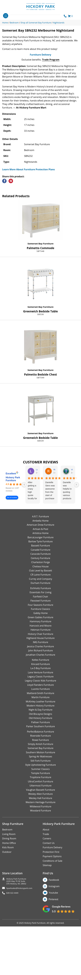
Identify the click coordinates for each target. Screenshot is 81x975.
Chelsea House (40, 623)
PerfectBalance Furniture (40, 788)
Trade (46, 891)
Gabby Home (40, 670)
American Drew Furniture (40, 582)
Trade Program (50, 117)
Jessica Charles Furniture (40, 703)
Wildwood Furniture (40, 863)
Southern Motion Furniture (40, 809)
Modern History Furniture (40, 763)
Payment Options (52, 913)
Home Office (9, 900)
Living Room (8, 891)
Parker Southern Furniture (40, 783)
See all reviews (12, 555)
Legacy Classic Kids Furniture (40, 738)
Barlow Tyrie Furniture (40, 598)
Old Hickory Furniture (40, 775)
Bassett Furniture (40, 603)
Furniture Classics (40, 666)
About (46, 887)
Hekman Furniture (40, 687)
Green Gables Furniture (40, 674)
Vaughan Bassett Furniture (40, 847)
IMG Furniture (40, 699)
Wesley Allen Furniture (40, 851)
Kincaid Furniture (40, 721)
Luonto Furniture (40, 746)
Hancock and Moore (41, 682)
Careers (47, 895)
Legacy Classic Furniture (40, 733)
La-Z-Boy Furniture (40, 725)
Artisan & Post (40, 586)
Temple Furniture (40, 830)
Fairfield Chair (40, 653)
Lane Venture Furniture (40, 729)
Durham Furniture (40, 640)
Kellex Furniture (40, 717)
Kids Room (8, 904)
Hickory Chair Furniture (40, 691)
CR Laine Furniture (41, 632)
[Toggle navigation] (5, 15)
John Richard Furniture (40, 707)
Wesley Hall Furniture (40, 855)
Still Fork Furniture (40, 818)
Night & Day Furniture (40, 767)
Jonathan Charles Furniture (40, 712)
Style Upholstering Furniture (40, 822)
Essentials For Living (40, 649)
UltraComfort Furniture (40, 838)
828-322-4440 (12, 950)
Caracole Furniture (40, 611)
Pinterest (53, 956)
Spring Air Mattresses (40, 813)
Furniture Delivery (40, 112)
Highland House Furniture (40, 695)
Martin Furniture (40, 754)
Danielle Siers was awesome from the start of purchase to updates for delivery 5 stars (50, 548)
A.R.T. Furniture (40, 573)
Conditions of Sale (52, 918)
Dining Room (9, 895)
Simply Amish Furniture (40, 801)
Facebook (54, 937)
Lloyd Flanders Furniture (40, 742)
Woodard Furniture (40, 868)
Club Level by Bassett (40, 628)
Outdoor (7, 909)
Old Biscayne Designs (40, 771)
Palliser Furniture (40, 779)
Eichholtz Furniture (40, 645)
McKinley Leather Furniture (40, 758)
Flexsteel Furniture (40, 658)
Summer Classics (40, 826)
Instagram (54, 943)
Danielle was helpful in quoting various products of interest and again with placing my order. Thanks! (68, 548)
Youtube (53, 950)
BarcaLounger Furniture (41, 594)
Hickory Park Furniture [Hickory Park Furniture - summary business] (13, 536)
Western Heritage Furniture (40, 859)
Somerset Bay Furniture (41, 301)
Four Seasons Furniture (40, 662)
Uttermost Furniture (40, 843)
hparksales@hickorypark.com (19, 945)
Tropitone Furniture (40, 834)
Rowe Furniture (40, 797)
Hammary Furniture (40, 678)
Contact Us (49, 900)
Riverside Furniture (40, 793)
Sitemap (47, 922)
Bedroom (7, 887)
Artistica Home (41, 590)
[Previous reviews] (24, 542)
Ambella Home (40, 578)
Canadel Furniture (40, 607)
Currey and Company (40, 636)
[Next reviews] (76, 542)
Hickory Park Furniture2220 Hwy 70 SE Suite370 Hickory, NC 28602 (16, 938)
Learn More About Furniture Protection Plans (28, 226)
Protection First (51, 909)
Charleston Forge (40, 619)
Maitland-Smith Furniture (40, 750)
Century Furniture (40, 615)
